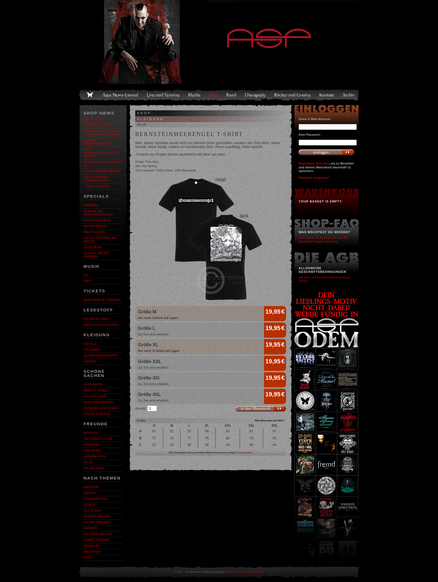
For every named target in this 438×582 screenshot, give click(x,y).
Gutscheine (93, 247)
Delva (88, 462)
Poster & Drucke (97, 414)
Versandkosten (244, 452)
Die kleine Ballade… (99, 534)
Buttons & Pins (95, 396)
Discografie (255, 95)
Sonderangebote (97, 220)
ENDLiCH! (90, 493)
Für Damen (92, 349)
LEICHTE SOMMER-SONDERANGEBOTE (97, 179)
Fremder (90, 528)
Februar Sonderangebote (97, 142)
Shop (213, 95)
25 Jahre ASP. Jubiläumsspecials (98, 213)
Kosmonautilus (96, 498)
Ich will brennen (97, 522)
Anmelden (326, 152)
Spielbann (91, 444)
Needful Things (96, 390)
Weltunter (92, 551)
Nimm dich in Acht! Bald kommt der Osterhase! (101, 133)
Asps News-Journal (120, 95)
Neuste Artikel (95, 226)
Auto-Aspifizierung (99, 402)
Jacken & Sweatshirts (101, 355)
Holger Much (94, 468)
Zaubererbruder (97, 516)
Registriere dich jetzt (314, 163)
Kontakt (326, 95)
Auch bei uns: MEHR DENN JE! (103, 164)
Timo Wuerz (92, 450)
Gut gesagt (93, 510)
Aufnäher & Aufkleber (101, 408)
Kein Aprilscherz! (97, 125)
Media (194, 95)
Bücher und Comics (292, 95)
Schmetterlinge (96, 540)
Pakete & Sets (94, 232)
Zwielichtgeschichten (101, 324)
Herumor (91, 433)
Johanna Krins (95, 456)
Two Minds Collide (98, 438)
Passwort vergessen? (314, 177)
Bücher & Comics (97, 319)
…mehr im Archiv (97, 186)
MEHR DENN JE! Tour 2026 (102, 300)
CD (85, 275)
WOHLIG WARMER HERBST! (102, 171)
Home (90, 95)
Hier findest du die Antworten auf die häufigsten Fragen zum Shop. (323, 239)
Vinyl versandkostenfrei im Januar (101, 153)
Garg (88, 557)
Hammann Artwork (237, 572)
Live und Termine (163, 95)
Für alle (90, 343)
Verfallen (92, 545)
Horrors (91, 205)
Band (231, 95)
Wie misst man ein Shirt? (269, 420)
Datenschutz (257, 572)
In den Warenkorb (260, 408)
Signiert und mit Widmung (96, 255)
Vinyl (88, 281)
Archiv (348, 95)
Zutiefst (90, 504)
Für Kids (90, 361)
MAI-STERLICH (93, 119)
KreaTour (91, 487)
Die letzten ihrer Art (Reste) (100, 240)
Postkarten (93, 384)
